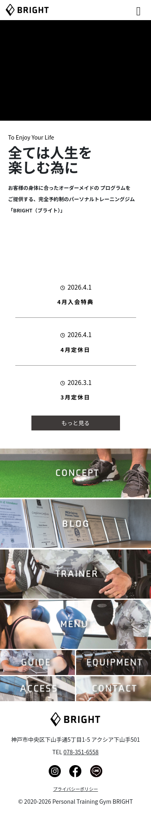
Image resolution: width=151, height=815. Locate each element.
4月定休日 (75, 350)
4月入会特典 (75, 302)
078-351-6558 (80, 752)
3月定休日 (75, 397)
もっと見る (76, 423)
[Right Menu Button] (127, 8)
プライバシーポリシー (75, 789)
